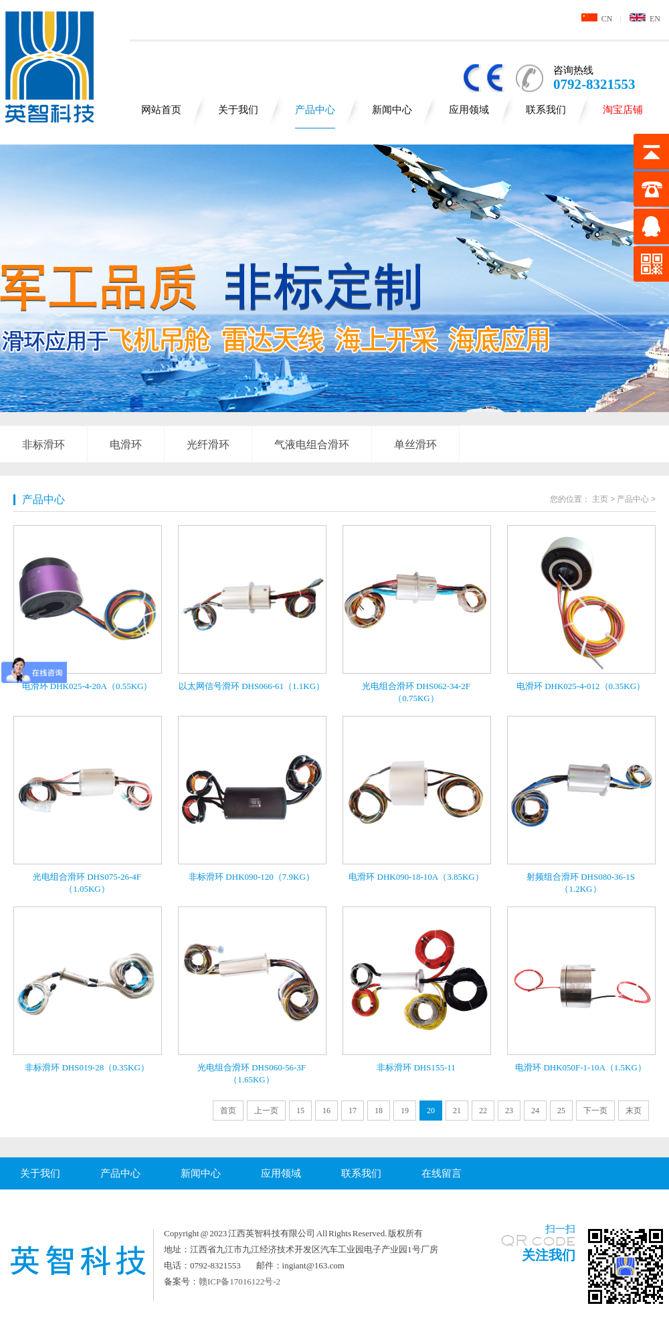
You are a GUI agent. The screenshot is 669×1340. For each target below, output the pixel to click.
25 (561, 1110)
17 (353, 1110)
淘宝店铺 (623, 109)
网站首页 (161, 109)
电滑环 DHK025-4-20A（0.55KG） (87, 686)
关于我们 (238, 109)
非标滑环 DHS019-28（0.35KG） (87, 1067)
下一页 (595, 1110)
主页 (600, 499)
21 (457, 1110)
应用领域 (469, 109)
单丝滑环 (415, 444)
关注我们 (548, 1255)
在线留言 (441, 1173)
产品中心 (315, 109)
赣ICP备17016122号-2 (239, 1281)
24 (535, 1110)
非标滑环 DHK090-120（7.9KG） (251, 877)
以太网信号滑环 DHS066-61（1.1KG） (251, 686)
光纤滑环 (208, 444)
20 (431, 1110)
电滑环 (126, 444)
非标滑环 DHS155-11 (416, 1067)
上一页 (266, 1110)
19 (405, 1110)
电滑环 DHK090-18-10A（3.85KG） (416, 877)
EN (645, 18)
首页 (228, 1110)
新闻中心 (392, 109)
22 (483, 1110)
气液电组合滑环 (311, 444)
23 (509, 1110)
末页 (634, 1110)
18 (379, 1110)
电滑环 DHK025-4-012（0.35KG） (580, 686)
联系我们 (546, 109)
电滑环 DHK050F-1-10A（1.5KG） (580, 1067)
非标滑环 (43, 444)
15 (300, 1110)
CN (597, 18)
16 (326, 1110)
